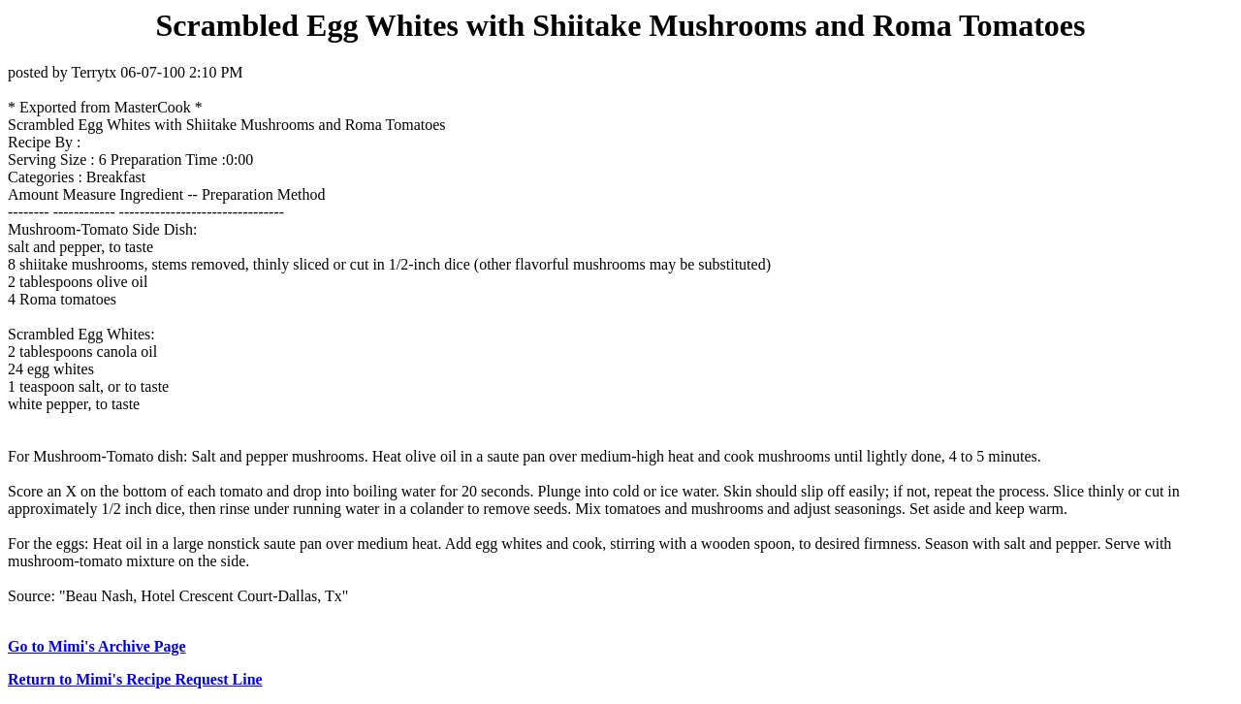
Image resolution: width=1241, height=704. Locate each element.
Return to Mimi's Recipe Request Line (135, 679)
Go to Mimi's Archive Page (97, 646)
